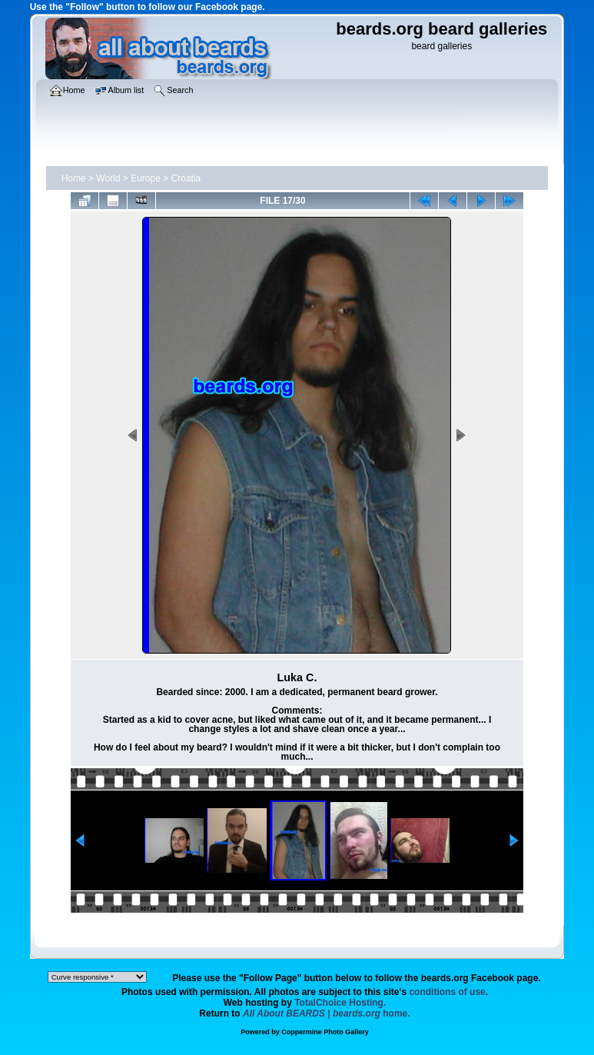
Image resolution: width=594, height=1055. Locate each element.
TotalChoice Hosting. (340, 1002)
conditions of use (447, 992)
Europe (146, 178)
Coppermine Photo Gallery (325, 1032)
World (108, 178)
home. (326, 1013)
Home (73, 178)
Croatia (186, 178)
